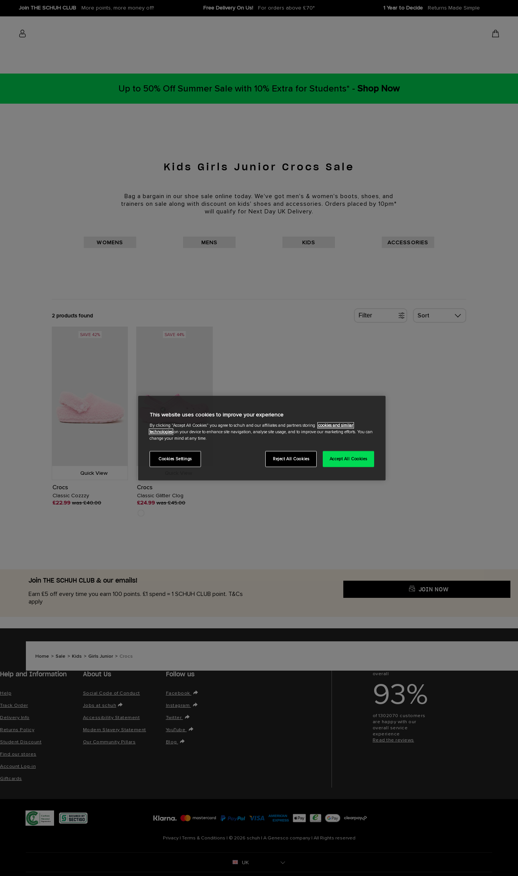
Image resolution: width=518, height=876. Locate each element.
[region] (262, 438)
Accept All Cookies (348, 458)
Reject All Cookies (291, 458)
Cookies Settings (175, 458)
